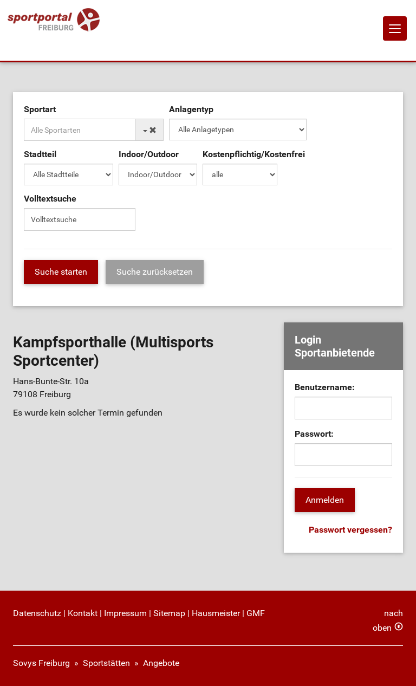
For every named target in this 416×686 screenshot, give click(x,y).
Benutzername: (325, 387)
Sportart (40, 109)
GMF (255, 613)
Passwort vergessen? (350, 530)
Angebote (161, 663)
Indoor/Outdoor (149, 154)
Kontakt (83, 613)
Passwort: (314, 434)
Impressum (125, 613)
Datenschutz (37, 613)
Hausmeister (216, 613)
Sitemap (169, 613)
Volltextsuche (50, 198)
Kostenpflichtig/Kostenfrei (254, 154)
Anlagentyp (191, 109)
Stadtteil (40, 154)
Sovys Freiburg (41, 663)
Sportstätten (106, 663)
